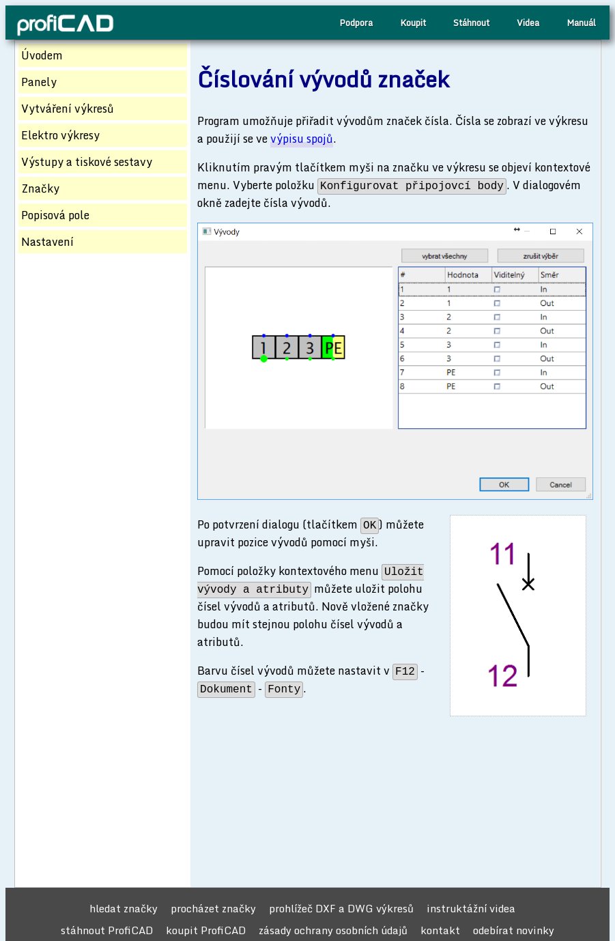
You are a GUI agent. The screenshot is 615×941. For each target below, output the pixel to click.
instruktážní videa (471, 908)
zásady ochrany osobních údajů (333, 930)
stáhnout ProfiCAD (107, 930)
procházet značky (213, 908)
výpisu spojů (301, 139)
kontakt (440, 930)
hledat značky (123, 908)
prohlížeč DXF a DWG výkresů (341, 908)
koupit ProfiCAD (206, 930)
